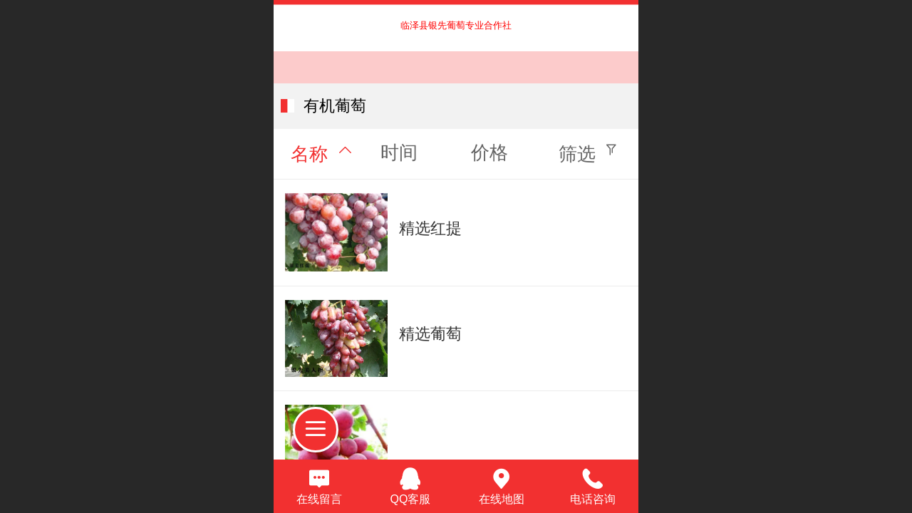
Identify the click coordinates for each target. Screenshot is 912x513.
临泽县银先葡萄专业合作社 (456, 25)
